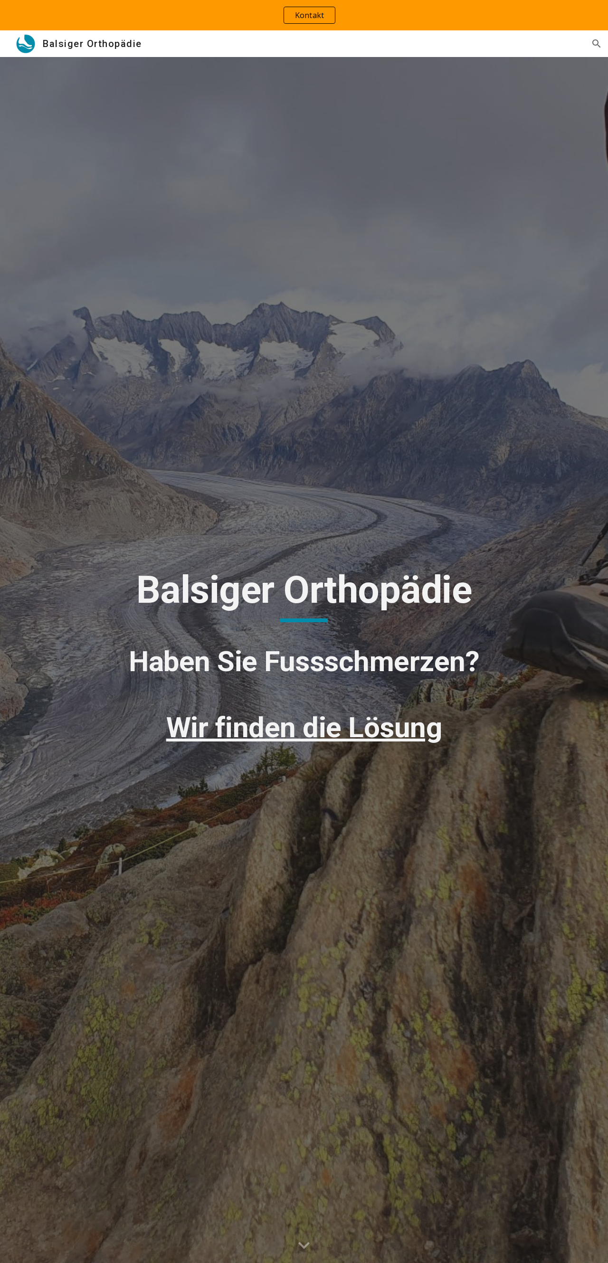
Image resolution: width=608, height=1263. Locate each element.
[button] (596, 43)
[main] (304, 660)
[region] (304, 15)
